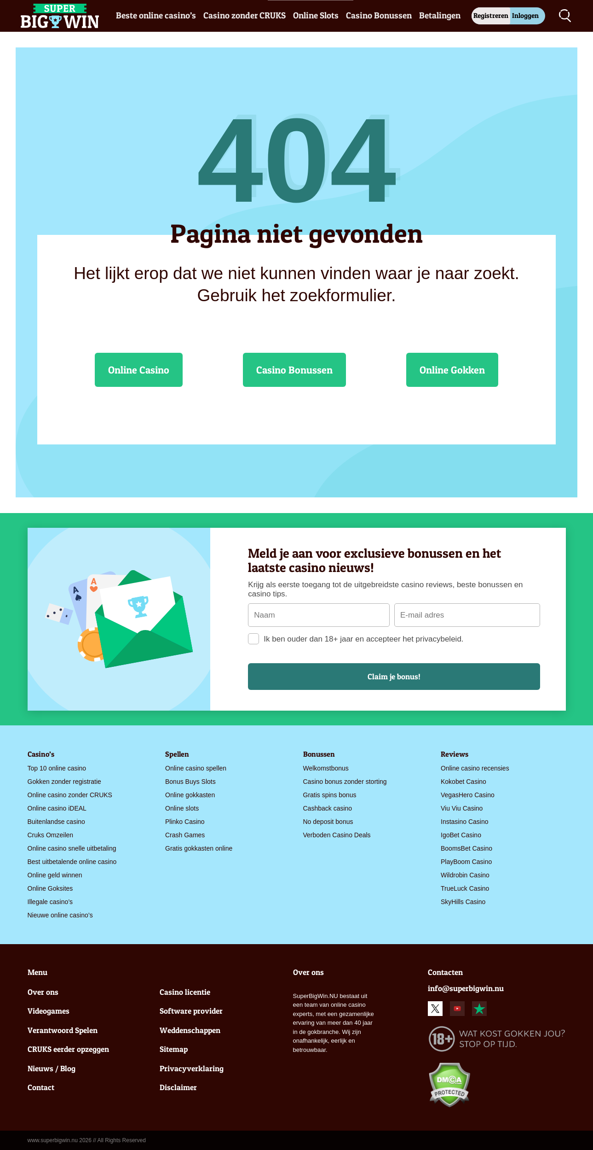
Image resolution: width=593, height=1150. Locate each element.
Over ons (43, 992)
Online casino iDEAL (57, 808)
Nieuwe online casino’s (60, 915)
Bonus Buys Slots (190, 781)
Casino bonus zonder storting (345, 781)
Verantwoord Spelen (63, 1030)
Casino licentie (185, 992)
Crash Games (185, 835)
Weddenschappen (190, 1030)
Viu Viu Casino (462, 808)
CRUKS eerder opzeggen (68, 1049)
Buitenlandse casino (56, 821)
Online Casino (138, 370)
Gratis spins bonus (330, 795)
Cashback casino (327, 808)
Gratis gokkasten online (198, 848)
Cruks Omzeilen (51, 835)
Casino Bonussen (379, 15)
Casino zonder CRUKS (244, 15)
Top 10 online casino (57, 768)
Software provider (191, 1011)
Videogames (48, 1011)
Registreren (490, 15)
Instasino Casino (465, 821)
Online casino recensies (475, 768)
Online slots (182, 808)
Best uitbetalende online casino (72, 861)
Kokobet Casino (463, 781)
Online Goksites (50, 888)
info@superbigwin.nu (466, 988)
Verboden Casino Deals (337, 835)
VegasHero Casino (468, 795)
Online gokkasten (190, 795)
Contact (41, 1087)
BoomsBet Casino (466, 848)
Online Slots (316, 15)
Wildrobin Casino (465, 875)
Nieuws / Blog (51, 1068)
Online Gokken (452, 370)
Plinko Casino (185, 821)
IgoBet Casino (461, 835)
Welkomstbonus (326, 768)
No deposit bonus (328, 821)
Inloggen (525, 15)
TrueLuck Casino (465, 888)
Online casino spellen (195, 768)
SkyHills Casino (463, 901)
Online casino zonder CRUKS (70, 795)
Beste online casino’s (156, 15)
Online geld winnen (55, 875)
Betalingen (440, 15)
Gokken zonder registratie (64, 781)
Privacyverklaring (192, 1068)
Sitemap (174, 1049)
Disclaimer (178, 1087)
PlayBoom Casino (466, 861)
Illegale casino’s (50, 901)
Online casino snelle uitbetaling (72, 848)
